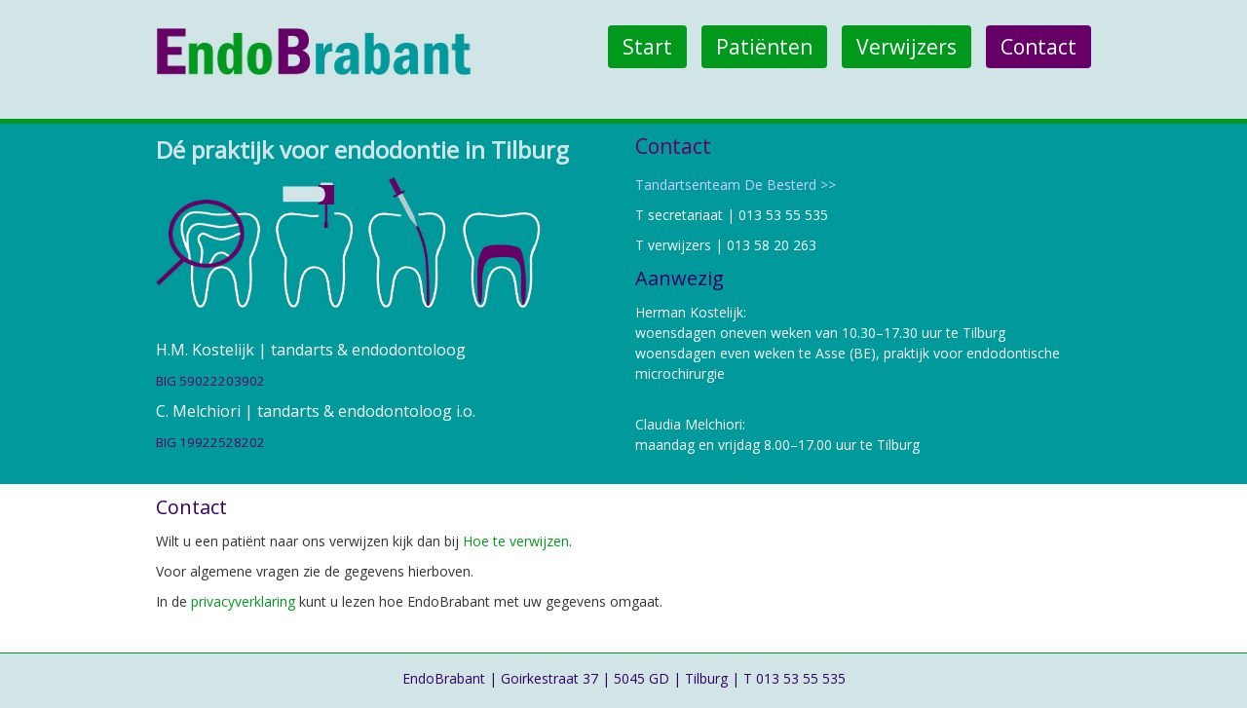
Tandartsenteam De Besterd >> (735, 184)
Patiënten (764, 46)
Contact (1039, 46)
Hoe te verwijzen (516, 541)
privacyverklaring (243, 601)
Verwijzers (906, 46)
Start (647, 46)
